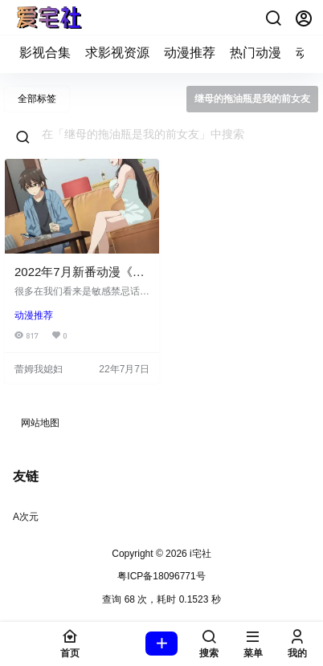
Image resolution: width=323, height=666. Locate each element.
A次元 (26, 516)
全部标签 (37, 98)
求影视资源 (117, 52)
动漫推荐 (189, 52)
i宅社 (199, 553)
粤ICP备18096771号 (161, 576)
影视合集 (45, 52)
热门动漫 (255, 52)
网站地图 (40, 422)
